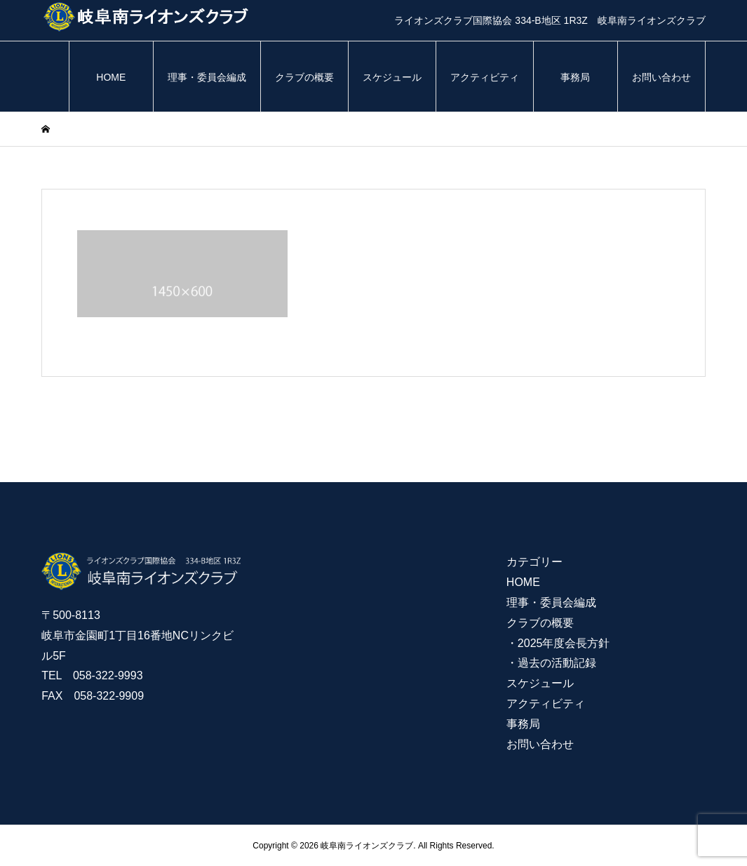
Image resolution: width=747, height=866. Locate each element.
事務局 (575, 77)
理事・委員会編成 (207, 77)
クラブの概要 (304, 77)
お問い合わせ (661, 77)
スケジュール (392, 77)
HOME (111, 77)
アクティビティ (484, 77)
